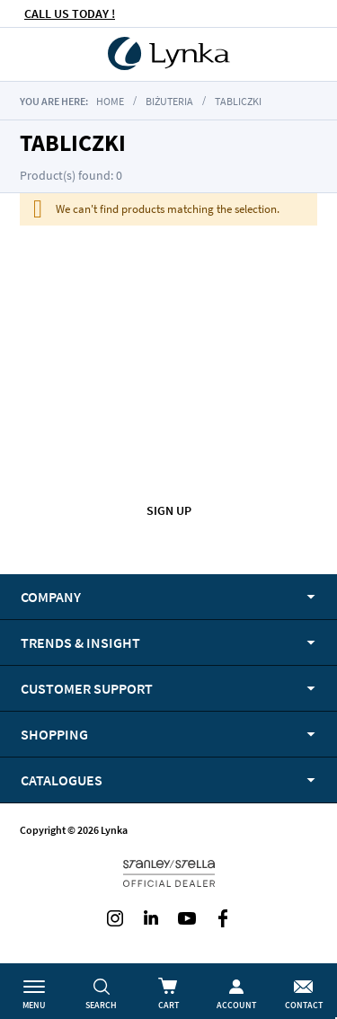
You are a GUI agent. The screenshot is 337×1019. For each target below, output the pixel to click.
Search (101, 1005)
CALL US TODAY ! (69, 13)
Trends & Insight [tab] (80, 642)
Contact (304, 1005)
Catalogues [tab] (61, 780)
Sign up (168, 510)
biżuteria (169, 101)
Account (236, 1005)
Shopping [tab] (54, 734)
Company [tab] (51, 597)
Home (110, 101)
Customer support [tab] (87, 688)
